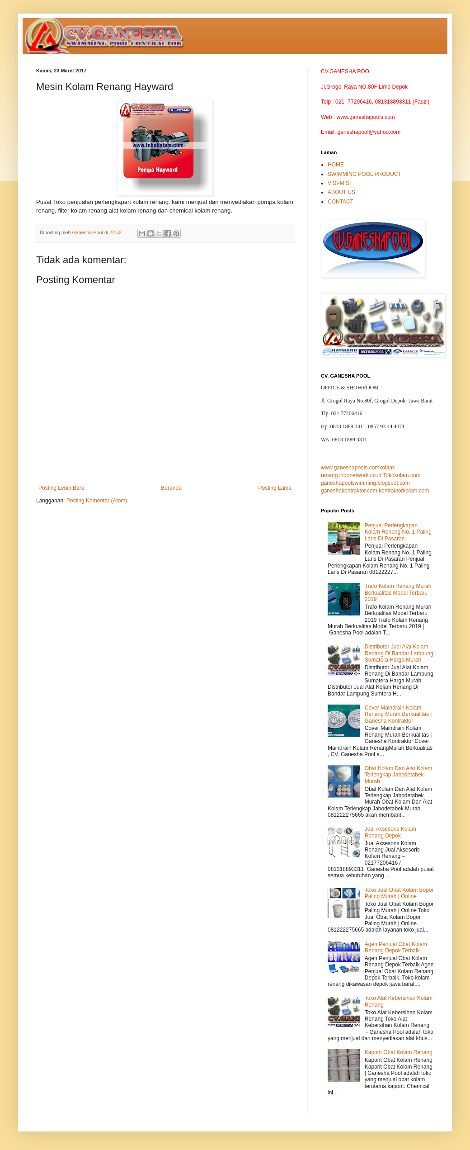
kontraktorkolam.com (404, 490)
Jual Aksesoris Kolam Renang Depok (390, 832)
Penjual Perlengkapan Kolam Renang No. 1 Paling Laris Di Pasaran (398, 532)
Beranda (171, 488)
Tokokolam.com (401, 475)
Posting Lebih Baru (61, 488)
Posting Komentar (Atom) (96, 500)
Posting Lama (274, 488)
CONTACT (340, 202)
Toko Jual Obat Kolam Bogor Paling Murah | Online (399, 893)
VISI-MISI (339, 183)
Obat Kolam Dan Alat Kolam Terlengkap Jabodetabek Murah (398, 775)
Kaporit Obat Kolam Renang (398, 1052)
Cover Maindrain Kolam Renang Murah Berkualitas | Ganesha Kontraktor (398, 714)
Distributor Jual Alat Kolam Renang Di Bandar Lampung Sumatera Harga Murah (399, 653)
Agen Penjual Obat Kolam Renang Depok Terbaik (396, 947)
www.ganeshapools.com (350, 467)
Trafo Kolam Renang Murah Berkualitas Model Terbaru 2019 (398, 592)
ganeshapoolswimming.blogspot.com (365, 483)
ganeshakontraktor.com (349, 490)
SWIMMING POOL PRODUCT (364, 174)
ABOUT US (341, 192)
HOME (336, 164)
